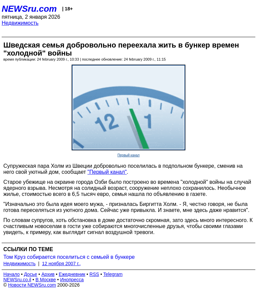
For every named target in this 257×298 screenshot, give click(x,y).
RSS (94, 274)
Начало (11, 274)
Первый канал (128, 155)
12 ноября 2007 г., (61, 263)
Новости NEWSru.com (32, 285)
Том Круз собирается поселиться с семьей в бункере (69, 257)
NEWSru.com (29, 9)
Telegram (113, 274)
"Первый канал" (106, 172)
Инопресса (72, 279)
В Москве (45, 279)
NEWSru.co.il (17, 279)
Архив (48, 274)
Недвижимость (20, 23)
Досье (30, 274)
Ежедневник (72, 274)
